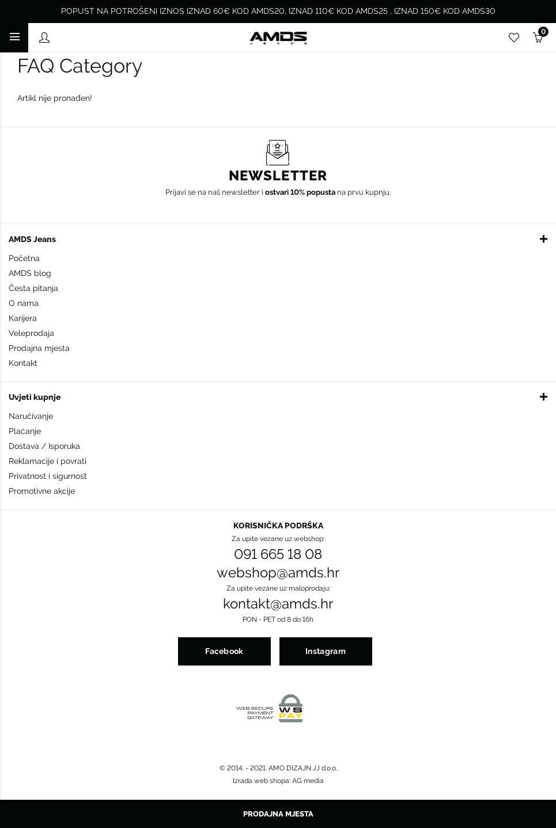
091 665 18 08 (278, 554)
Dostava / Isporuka (44, 446)
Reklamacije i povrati (47, 461)
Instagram (325, 651)
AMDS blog (30, 273)
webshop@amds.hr (278, 573)
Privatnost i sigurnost (48, 476)
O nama (24, 303)
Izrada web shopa (261, 781)
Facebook (224, 651)
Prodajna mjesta (39, 348)
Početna (24, 258)
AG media (308, 781)
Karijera (23, 318)
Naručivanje (31, 416)
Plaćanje (25, 431)
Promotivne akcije (42, 491)
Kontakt (23, 363)
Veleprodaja (31, 333)
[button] (278, 238)
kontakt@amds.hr (278, 604)
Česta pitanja (33, 288)
